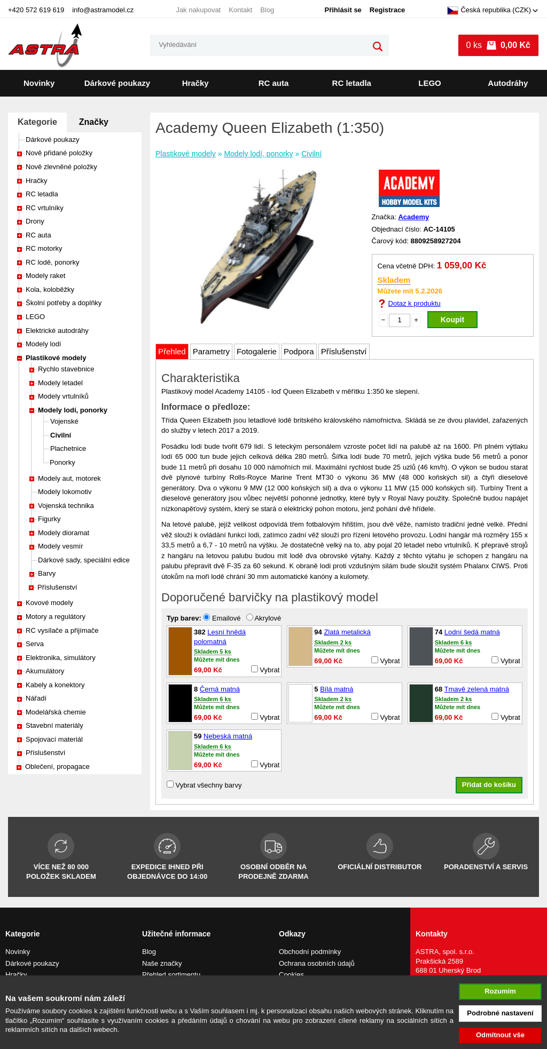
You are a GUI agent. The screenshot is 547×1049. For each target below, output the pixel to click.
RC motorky (44, 248)
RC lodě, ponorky (52, 262)
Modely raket (45, 276)
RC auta (274, 83)
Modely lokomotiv (64, 492)
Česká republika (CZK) (489, 10)
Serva (35, 644)
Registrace (387, 10)
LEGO (429, 83)
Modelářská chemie (56, 712)
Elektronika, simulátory (61, 658)
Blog (267, 10)
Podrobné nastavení (500, 1013)
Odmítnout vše (500, 1035)
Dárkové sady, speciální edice (84, 560)
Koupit (452, 319)
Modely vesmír (60, 546)
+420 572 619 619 (36, 10)
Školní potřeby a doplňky (63, 303)
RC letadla (351, 83)
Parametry (211, 351)
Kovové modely (49, 603)
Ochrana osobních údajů (317, 963)
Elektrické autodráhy (57, 331)
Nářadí (36, 698)
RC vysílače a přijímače (62, 630)
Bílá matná (336, 689)
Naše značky (162, 963)
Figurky (49, 519)
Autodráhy (508, 83)
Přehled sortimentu (171, 975)
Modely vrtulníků (63, 396)
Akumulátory (45, 671)
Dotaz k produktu (414, 303)
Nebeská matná (228, 736)
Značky (93, 121)
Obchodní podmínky (310, 952)
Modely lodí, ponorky (72, 410)
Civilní (60, 435)
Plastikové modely (56, 358)
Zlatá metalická (347, 632)
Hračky (195, 83)
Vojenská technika (66, 506)
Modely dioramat (63, 533)
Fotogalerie (257, 351)
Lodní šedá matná (472, 632)
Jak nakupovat (198, 10)
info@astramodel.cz (103, 10)
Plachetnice (68, 448)
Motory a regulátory (55, 617)
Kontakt (240, 10)
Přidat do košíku (489, 785)
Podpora (299, 351)
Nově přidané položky (59, 153)
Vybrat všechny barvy (204, 785)
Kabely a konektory (55, 685)
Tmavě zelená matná (476, 689)
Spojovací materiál (54, 739)
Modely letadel (60, 383)
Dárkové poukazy (117, 83)
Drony (35, 221)
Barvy (47, 573)
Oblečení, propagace (57, 766)
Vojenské (64, 421)
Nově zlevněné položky (61, 167)
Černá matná (220, 689)
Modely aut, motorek (69, 478)
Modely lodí (43, 344)
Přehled (172, 351)
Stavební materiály (54, 725)
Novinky (39, 83)
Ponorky (62, 462)
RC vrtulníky (45, 208)
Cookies (291, 975)
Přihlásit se (342, 10)
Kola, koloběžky (50, 289)
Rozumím (500, 991)
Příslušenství (57, 587)
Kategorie (37, 121)
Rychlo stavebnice (66, 369)
